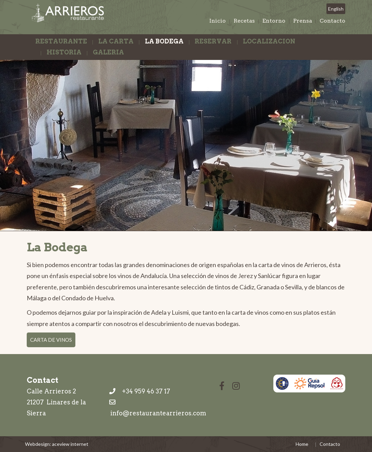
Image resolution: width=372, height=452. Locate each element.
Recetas (244, 20)
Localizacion (269, 41)
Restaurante (61, 41)
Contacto (332, 20)
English (336, 9)
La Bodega (164, 41)
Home (302, 444)
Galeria (108, 52)
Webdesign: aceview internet (56, 444)
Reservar (213, 41)
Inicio (217, 20)
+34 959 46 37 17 (139, 391)
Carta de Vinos (51, 340)
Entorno (273, 20)
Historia (64, 52)
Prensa (302, 20)
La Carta (116, 41)
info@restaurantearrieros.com (158, 413)
